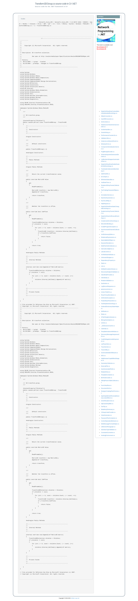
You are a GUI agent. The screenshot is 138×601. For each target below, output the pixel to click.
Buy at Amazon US (101, 47)
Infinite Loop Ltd (75, 598)
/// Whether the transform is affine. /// (38, 206)
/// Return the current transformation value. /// (41, 174)
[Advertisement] (104, 80)
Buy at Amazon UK (101, 48)
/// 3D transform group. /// (30, 115)
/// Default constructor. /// (33, 143)
